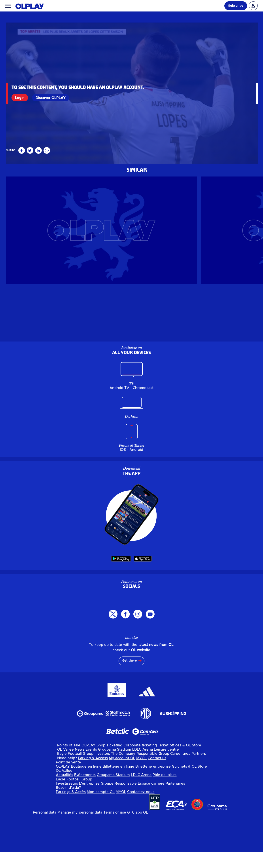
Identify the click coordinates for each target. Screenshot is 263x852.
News (79, 786)
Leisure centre (166, 786)
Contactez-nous (140, 829)
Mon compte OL (101, 829)
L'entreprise (89, 820)
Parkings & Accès (71, 829)
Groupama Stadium (114, 786)
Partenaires (175, 820)
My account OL (122, 795)
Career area (180, 791)
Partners (198, 791)
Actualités (64, 812)
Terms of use (114, 849)
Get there (129, 697)
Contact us (157, 795)
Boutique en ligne (86, 803)
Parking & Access (93, 795)
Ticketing (114, 782)
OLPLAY (88, 782)
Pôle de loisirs (164, 812)
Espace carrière (151, 820)
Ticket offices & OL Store (179, 782)
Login (20, 97)
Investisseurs (67, 820)
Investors (102, 791)
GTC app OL (137, 849)
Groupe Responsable (119, 820)
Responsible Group (152, 791)
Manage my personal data (79, 849)
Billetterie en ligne (118, 803)
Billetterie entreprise (153, 803)
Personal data (44, 849)
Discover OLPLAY (51, 97)
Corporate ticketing (140, 782)
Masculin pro (16, 191)
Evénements (85, 812)
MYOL (141, 795)
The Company (123, 791)
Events (91, 786)
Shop (100, 782)
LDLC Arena (142, 786)
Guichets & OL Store (189, 803)
